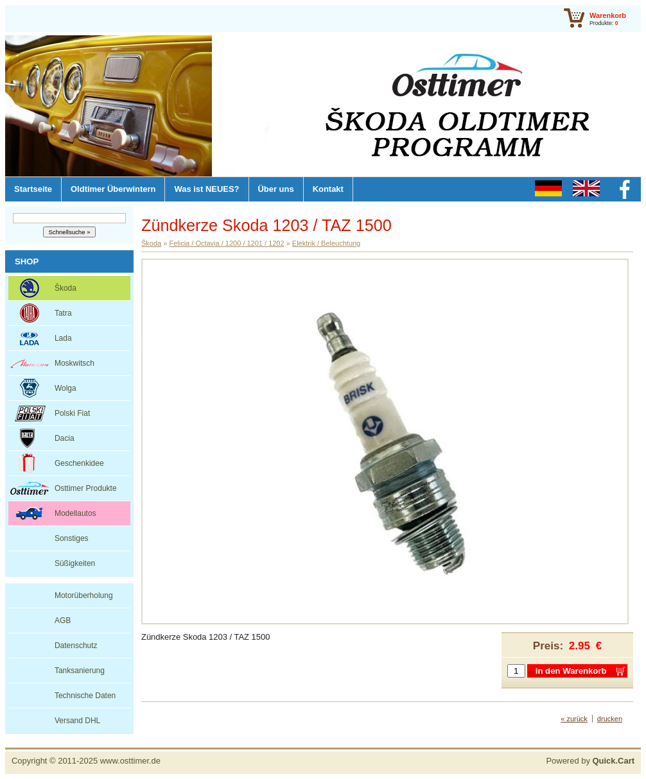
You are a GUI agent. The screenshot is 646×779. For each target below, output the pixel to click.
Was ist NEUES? (206, 189)
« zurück (574, 719)
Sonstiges (72, 538)
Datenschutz (76, 645)
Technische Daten (85, 695)
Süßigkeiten (75, 563)
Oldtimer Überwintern (113, 189)
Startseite (33, 189)
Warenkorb (607, 15)
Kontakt (328, 189)
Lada (63, 338)
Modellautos (75, 513)
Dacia (64, 438)
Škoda (65, 288)
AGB (63, 620)
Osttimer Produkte (86, 488)
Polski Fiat (72, 413)
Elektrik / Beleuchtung (326, 243)
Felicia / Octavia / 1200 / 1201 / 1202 (226, 243)
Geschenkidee (79, 463)
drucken (609, 719)
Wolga (65, 388)
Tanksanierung (80, 670)
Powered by (590, 761)
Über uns (276, 189)
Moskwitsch (74, 363)
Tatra (63, 313)
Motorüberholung (84, 595)
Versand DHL (77, 720)
